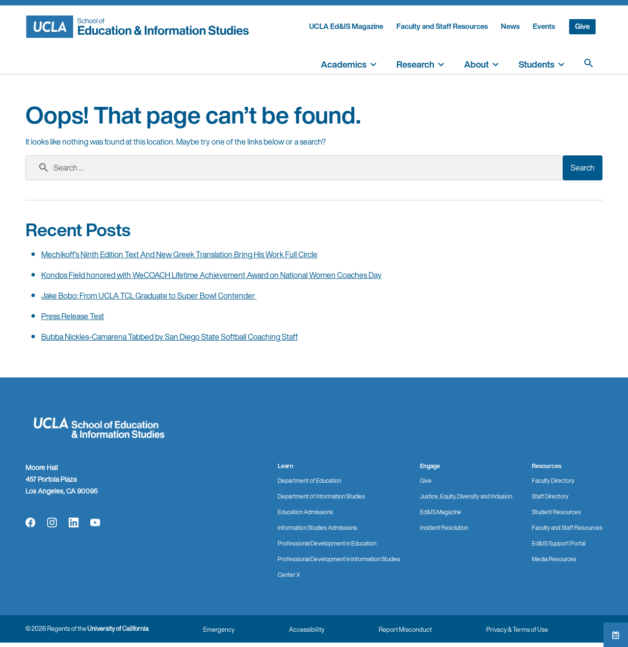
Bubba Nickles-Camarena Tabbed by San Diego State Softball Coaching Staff (169, 337)
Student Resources (556, 512)
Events (544, 26)
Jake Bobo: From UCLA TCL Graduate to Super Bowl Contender (149, 295)
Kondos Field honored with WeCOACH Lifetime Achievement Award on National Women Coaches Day (211, 275)
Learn (285, 466)
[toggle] (373, 63)
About (476, 64)
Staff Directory (550, 496)
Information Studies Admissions (317, 527)
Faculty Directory (553, 480)
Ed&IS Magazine (440, 512)
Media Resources (554, 559)
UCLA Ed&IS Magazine (346, 26)
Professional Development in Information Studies (339, 559)
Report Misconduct (405, 629)
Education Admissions (305, 512)
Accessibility (306, 629)
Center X (289, 575)
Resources (546, 466)
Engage (430, 466)
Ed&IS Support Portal (558, 543)
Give (582, 26)
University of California (118, 628)
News (510, 26)
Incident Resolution (444, 527)
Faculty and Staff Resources (442, 26)
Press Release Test (72, 316)
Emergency (219, 629)
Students (536, 64)
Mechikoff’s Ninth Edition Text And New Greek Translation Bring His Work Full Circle (179, 254)
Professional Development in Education (327, 543)
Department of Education (309, 480)
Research (415, 64)
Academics (343, 64)
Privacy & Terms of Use (517, 629)
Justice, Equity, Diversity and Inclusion (466, 496)
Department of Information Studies (321, 496)
